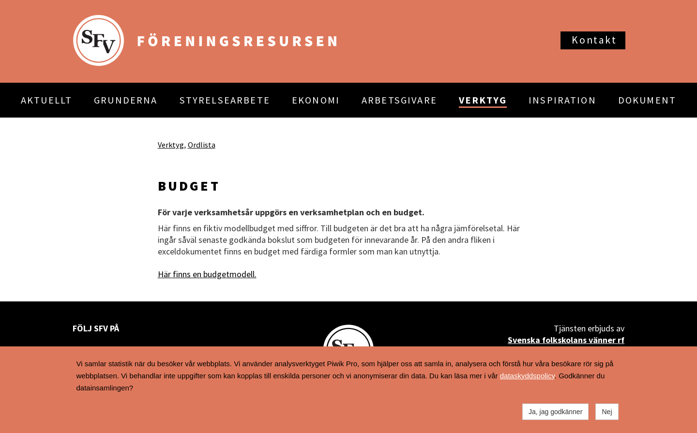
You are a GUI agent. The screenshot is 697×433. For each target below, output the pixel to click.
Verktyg (171, 144)
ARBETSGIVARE (399, 100)
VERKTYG (483, 100)
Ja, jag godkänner (555, 412)
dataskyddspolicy (527, 376)
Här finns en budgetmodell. (207, 274)
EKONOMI (316, 100)
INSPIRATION (562, 100)
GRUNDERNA (125, 100)
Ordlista (201, 144)
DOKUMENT (647, 100)
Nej (607, 412)
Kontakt (594, 39)
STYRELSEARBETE (225, 100)
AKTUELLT (46, 100)
